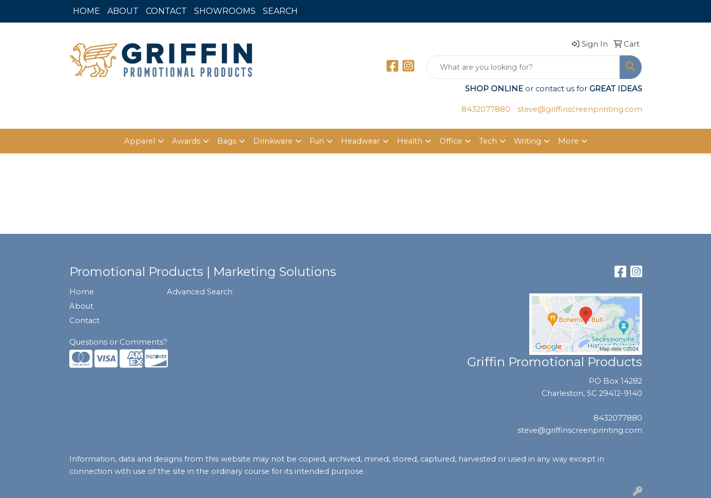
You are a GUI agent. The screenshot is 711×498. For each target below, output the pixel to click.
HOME (86, 11)
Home (81, 291)
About (81, 306)
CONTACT (166, 11)
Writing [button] (527, 141)
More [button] (568, 141)
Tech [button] (488, 141)
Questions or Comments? (118, 342)
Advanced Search (200, 291)
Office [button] (450, 141)
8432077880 (486, 109)
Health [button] (409, 141)
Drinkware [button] (273, 141)
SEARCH (280, 11)
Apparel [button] (139, 141)
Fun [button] (317, 141)
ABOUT (123, 11)
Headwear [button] (360, 141)
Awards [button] (186, 141)
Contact (84, 320)
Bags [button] (226, 141)
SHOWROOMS (225, 11)
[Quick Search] (523, 67)
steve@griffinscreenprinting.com (579, 109)
